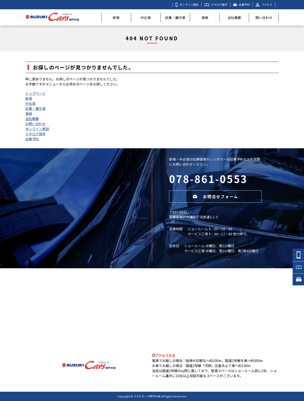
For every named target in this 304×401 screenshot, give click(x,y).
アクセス (263, 5)
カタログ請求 (215, 5)
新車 (116, 17)
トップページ (35, 93)
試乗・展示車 (175, 17)
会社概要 (234, 17)
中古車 (146, 17)
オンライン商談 (187, 5)
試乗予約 (241, 5)
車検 (204, 17)
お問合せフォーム (215, 196)
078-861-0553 (208, 178)
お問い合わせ (35, 123)
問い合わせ (263, 17)
